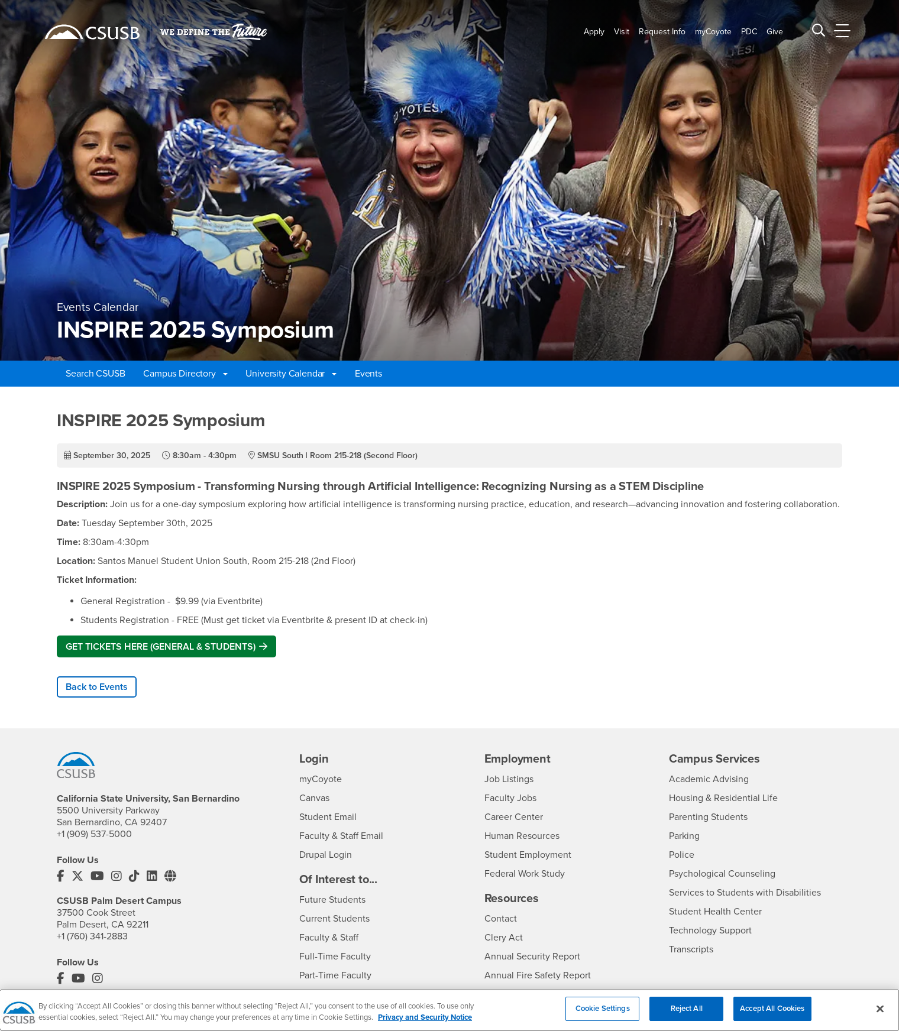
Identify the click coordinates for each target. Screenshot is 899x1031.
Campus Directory (185, 374)
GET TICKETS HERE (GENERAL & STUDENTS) (161, 647)
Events (368, 374)
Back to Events (97, 687)
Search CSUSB (95, 374)
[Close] (880, 1016)
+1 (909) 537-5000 (94, 834)
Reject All (687, 1016)
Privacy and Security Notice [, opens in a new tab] (425, 1025)
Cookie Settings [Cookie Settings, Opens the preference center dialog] (602, 1016)
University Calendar (291, 374)
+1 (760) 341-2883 (92, 936)
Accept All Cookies (772, 1016)
